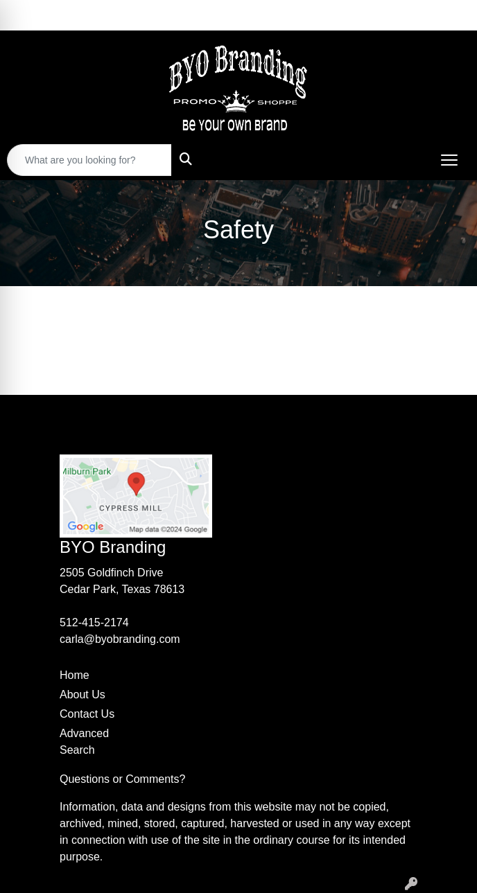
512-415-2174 (94, 622)
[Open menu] (449, 160)
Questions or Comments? (122, 779)
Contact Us (87, 714)
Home (74, 675)
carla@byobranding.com (120, 639)
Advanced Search (84, 741)
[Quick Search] (89, 160)
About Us (82, 694)
